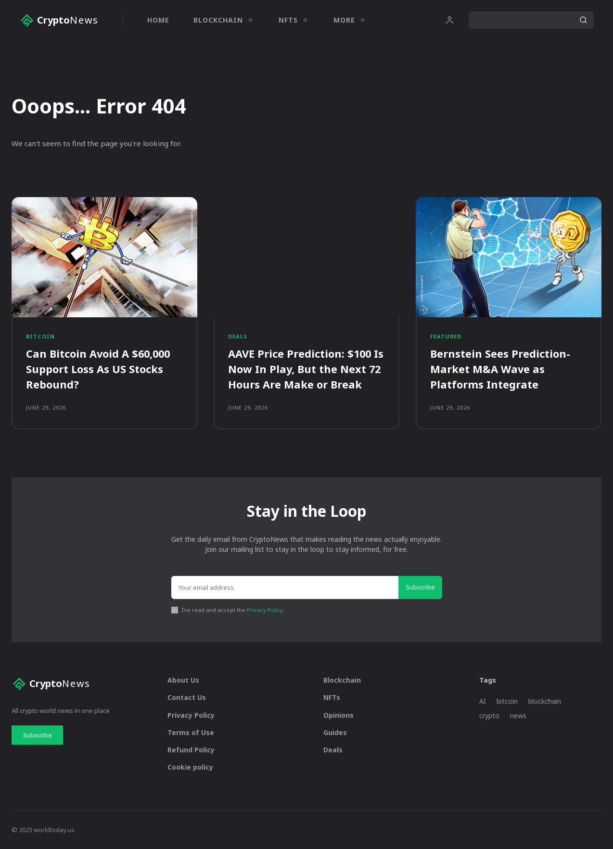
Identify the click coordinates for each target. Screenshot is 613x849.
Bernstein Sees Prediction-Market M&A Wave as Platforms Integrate (500, 369)
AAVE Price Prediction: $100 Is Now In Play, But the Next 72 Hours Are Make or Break (306, 369)
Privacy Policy (265, 609)
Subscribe (420, 586)
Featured (446, 336)
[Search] (583, 20)
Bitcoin (40, 336)
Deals (237, 336)
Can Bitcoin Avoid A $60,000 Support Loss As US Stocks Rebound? (99, 369)
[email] (284, 587)
